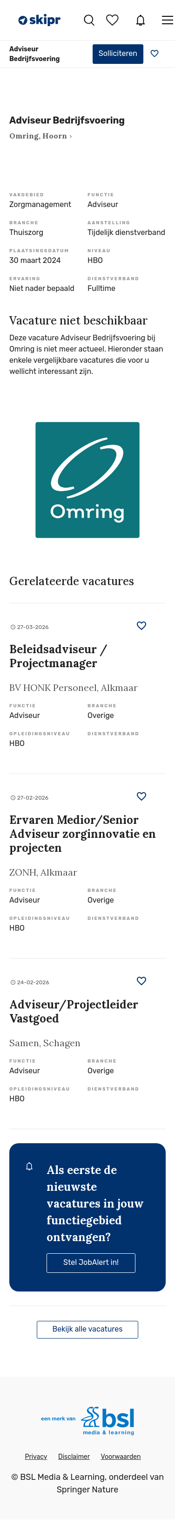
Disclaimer (74, 1457)
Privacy (36, 1457)
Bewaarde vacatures (113, 20)
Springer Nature (88, 1490)
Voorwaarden (121, 1457)
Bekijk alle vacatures (88, 1329)
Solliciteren (118, 53)
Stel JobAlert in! (91, 1262)
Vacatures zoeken (89, 20)
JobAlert (140, 20)
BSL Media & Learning (62, 1477)
